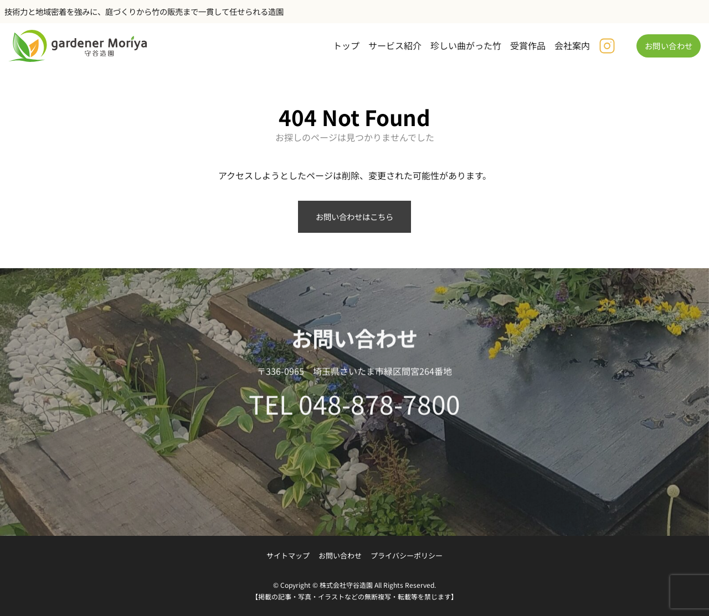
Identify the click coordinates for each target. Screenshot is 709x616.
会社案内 (572, 45)
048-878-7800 (379, 408)
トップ (346, 45)
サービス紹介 (395, 45)
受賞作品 (528, 45)
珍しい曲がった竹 (465, 45)
